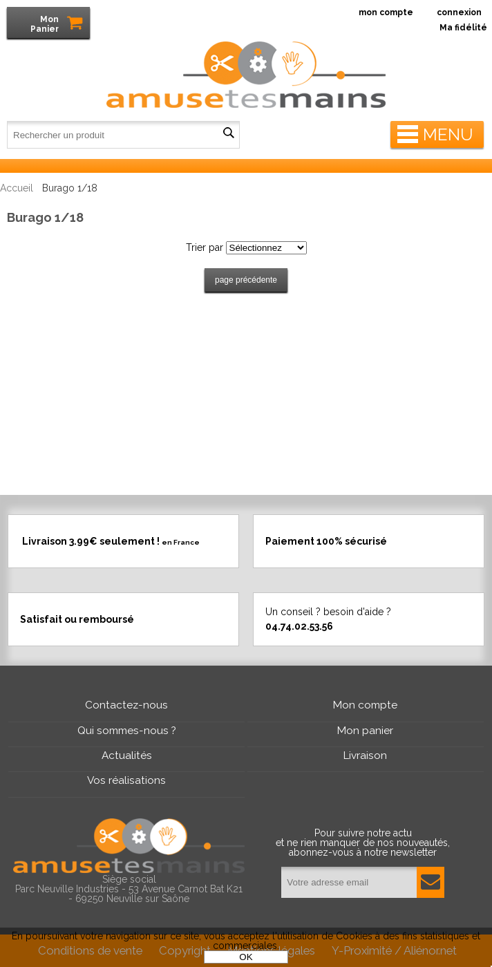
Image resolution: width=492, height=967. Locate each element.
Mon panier (365, 730)
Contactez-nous (126, 705)
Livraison (365, 755)
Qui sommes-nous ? (126, 730)
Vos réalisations (126, 780)
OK (245, 957)
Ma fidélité (463, 28)
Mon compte (365, 705)
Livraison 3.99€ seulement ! (111, 540)
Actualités (127, 755)
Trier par (204, 247)
